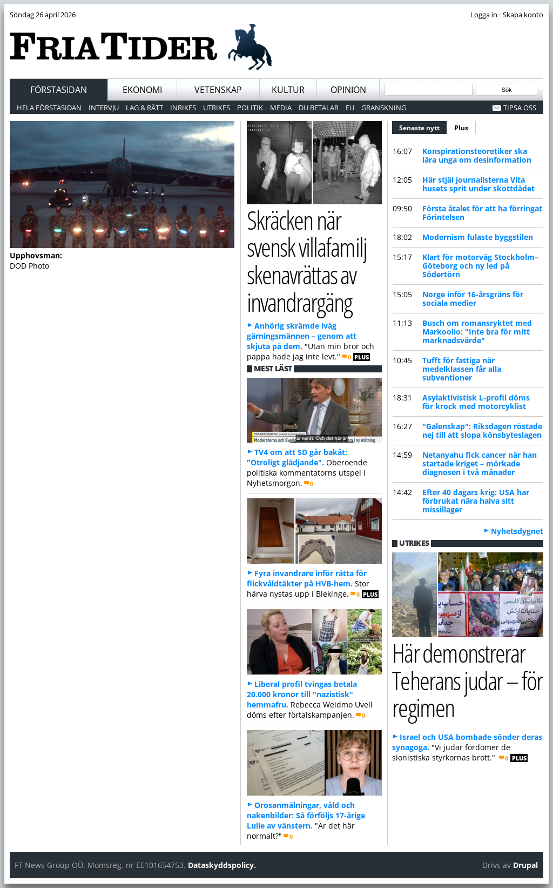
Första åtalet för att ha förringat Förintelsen (482, 212)
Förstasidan (58, 90)
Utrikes (216, 107)
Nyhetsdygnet (517, 531)
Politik (250, 107)
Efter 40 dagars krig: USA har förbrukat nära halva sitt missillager (475, 501)
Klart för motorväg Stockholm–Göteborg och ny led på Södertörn (480, 265)
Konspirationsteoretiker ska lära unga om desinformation (476, 155)
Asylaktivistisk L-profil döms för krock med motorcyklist (476, 401)
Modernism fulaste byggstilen (477, 237)
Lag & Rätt (144, 107)
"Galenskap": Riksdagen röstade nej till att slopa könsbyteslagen (482, 430)
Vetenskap (218, 90)
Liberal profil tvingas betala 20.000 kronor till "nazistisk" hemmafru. (302, 694)
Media (281, 107)
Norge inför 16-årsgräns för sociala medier (472, 298)
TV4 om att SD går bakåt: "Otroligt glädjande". (297, 457)
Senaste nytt (423, 126)
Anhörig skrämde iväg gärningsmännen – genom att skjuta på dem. (301, 336)
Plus (461, 128)
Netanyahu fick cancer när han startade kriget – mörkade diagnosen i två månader (479, 463)
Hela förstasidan (49, 107)
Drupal (525, 865)
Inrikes (183, 107)
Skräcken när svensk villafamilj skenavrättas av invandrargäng (307, 260)
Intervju (104, 107)
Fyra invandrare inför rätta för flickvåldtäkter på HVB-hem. (307, 578)
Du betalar (319, 107)
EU (350, 107)
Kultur (288, 90)
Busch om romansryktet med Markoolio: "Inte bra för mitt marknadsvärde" (477, 331)
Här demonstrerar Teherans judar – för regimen (467, 680)
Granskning (383, 107)
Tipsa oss (519, 107)
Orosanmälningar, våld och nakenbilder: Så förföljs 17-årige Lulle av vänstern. (306, 815)
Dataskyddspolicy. (222, 865)
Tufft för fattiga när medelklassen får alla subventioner (461, 369)
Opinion (348, 90)
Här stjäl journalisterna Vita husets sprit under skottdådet (478, 184)
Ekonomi (142, 90)
